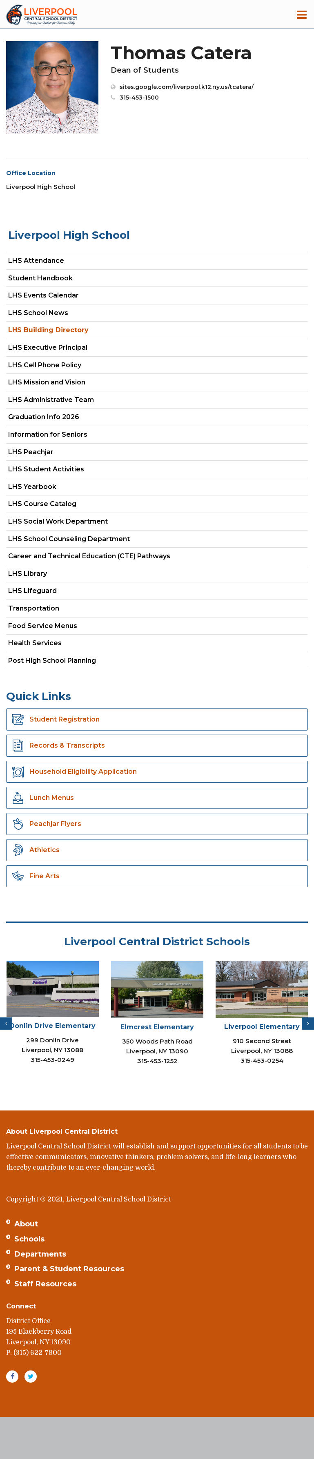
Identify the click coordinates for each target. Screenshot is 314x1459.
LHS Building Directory (48, 330)
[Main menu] (302, 14)
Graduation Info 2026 (43, 417)
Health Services (35, 643)
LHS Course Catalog (56, 505)
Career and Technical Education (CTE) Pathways (89, 556)
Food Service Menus (42, 626)
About (26, 1223)
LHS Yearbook (32, 487)
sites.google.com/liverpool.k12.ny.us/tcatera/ (187, 87)
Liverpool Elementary (262, 1026)
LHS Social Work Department (72, 523)
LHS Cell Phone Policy (44, 365)
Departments (40, 1254)
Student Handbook (40, 278)
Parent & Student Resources (69, 1268)
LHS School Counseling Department (83, 540)
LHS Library (27, 573)
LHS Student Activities (46, 469)
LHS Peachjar (45, 453)
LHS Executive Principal (47, 347)
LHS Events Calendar (43, 295)
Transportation (33, 608)
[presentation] (6, 1023)
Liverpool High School (69, 235)
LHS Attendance (36, 260)
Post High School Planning (52, 660)
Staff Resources (45, 1283)
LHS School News (38, 313)
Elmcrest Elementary (157, 1027)
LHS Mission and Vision (46, 382)
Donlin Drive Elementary (52, 1026)
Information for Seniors (47, 434)
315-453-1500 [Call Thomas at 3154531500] (139, 97)
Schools (29, 1239)
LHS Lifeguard (32, 591)
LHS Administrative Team (51, 400)
